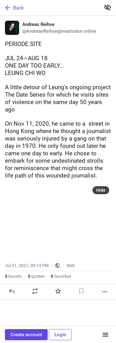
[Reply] (11, 291)
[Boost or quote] (35, 291)
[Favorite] (58, 291)
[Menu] (105, 334)
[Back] (49, 7)
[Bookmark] (81, 291)
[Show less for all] (107, 7)
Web (71, 265)
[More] (104, 291)
